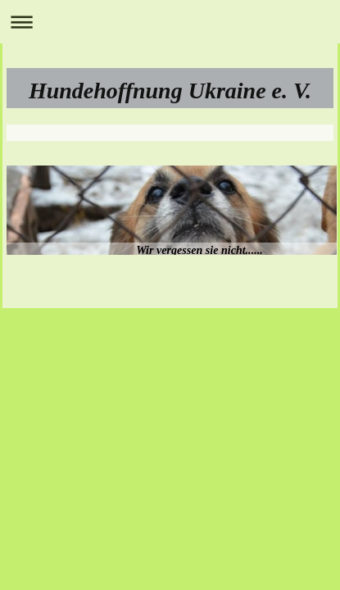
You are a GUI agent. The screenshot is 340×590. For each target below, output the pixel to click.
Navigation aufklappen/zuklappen (170, 21)
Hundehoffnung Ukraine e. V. (170, 90)
